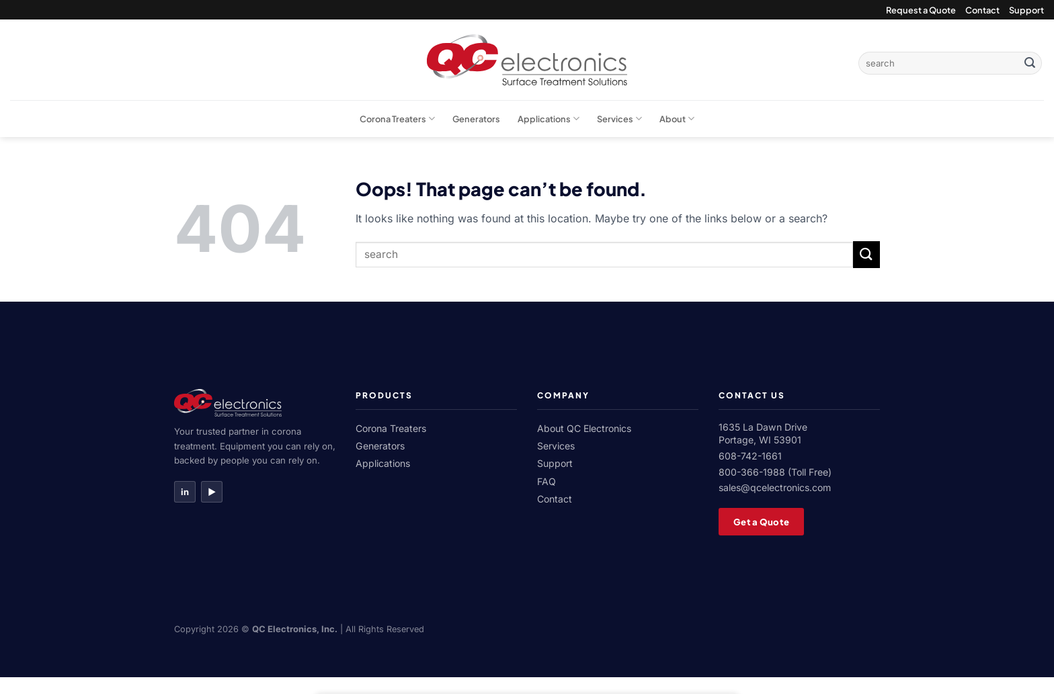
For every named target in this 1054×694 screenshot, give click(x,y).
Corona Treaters (397, 118)
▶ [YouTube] (212, 491)
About (676, 118)
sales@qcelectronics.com (775, 487)
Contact (982, 10)
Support (1026, 10)
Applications (548, 118)
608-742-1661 (750, 456)
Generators (476, 119)
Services (619, 118)
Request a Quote (921, 10)
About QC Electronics (584, 428)
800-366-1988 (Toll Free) (775, 472)
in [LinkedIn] (185, 491)
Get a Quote (761, 521)
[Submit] (1029, 63)
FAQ (546, 481)
